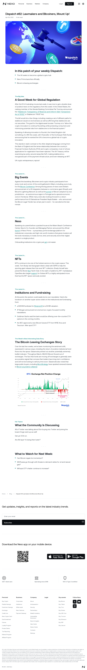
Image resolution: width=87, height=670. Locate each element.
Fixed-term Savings (7, 607)
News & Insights (34, 621)
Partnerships (33, 610)
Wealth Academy (35, 613)
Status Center (34, 627)
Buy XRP (61, 622)
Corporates (19, 601)
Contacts (32, 630)
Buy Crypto (5, 601)
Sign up (69, 4)
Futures (4, 622)
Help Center (33, 624)
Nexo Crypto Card (7, 616)
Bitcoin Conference (27, 187)
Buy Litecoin (62, 625)
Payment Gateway (21, 613)
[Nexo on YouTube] (79, 602)
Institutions (19, 604)
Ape (29, 271)
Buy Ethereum (62, 619)
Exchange (4, 610)
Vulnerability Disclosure (33, 617)
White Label (19, 607)
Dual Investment (6, 619)
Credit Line (5, 613)
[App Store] (56, 556)
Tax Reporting (6, 631)
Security (32, 607)
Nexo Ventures (20, 610)
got (46, 242)
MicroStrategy (42, 364)
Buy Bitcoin (62, 601)
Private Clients (6, 628)
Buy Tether (62, 604)
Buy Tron (61, 607)
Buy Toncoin (62, 616)
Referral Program (6, 634)
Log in (61, 4)
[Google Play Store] (75, 556)
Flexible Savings (6, 604)
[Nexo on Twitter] (75, 602)
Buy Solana (62, 610)
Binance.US (38, 306)
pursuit (48, 192)
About (32, 601)
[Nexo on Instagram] (75, 606)
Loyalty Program (6, 625)
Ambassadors (34, 604)
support (34, 273)
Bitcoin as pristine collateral (27, 367)
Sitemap (32, 633)
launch (17, 231)
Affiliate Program (6, 637)
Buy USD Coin (62, 613)
